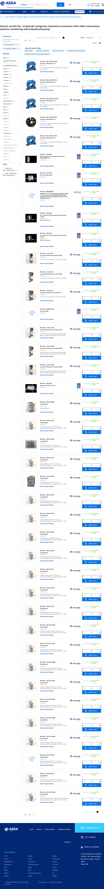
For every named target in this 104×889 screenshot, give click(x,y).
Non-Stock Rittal (44, 311)
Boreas (30, 856)
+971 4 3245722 (89, 837)
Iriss (53, 873)
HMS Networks (8, 861)
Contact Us (67, 842)
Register (97, 5)
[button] (71, 5)
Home (2, 17)
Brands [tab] (6, 54)
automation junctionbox (42, 50)
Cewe (30, 859)
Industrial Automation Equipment (76, 50)
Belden (6, 873)
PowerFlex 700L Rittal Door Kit (47, 63)
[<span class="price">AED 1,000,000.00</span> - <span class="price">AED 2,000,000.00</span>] (3, 173)
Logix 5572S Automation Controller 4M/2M (51, 255)
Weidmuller (7, 864)
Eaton (30, 867)
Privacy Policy (43, 882)
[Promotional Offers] (11, 48)
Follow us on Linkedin (91, 847)
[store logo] (8, 3)
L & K (5, 856)
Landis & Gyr (56, 859)
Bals (5, 867)
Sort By (82, 37)
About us (39, 829)
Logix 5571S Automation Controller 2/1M (50, 292)
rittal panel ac (28, 50)
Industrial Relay (44, 404)
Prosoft (6, 876)
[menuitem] (9, 11)
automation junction (58, 50)
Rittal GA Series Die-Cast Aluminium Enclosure (37, 54)
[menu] (52, 11)
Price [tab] (5, 164)
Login (92, 5)
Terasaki (54, 861)
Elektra (54, 856)
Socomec (55, 864)
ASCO (6, 870)
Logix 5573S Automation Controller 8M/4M (51, 274)
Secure (6, 859)
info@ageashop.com (91, 828)
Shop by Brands (50, 829)
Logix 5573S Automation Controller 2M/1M (51, 329)
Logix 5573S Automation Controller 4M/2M (51, 367)
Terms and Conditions (55, 882)
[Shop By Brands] (11, 44)
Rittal (29, 870)
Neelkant (55, 870)
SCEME (54, 876)
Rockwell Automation (34, 873)
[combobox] (41, 4)
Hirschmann (31, 861)
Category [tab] (7, 36)
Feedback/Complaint (64, 829)
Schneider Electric (33, 864)
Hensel (30, 876)
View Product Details (46, 71)
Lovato (54, 867)
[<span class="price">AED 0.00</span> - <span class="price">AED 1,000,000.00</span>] (3, 168)
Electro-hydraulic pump (46, 175)
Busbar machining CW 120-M (47, 385)
